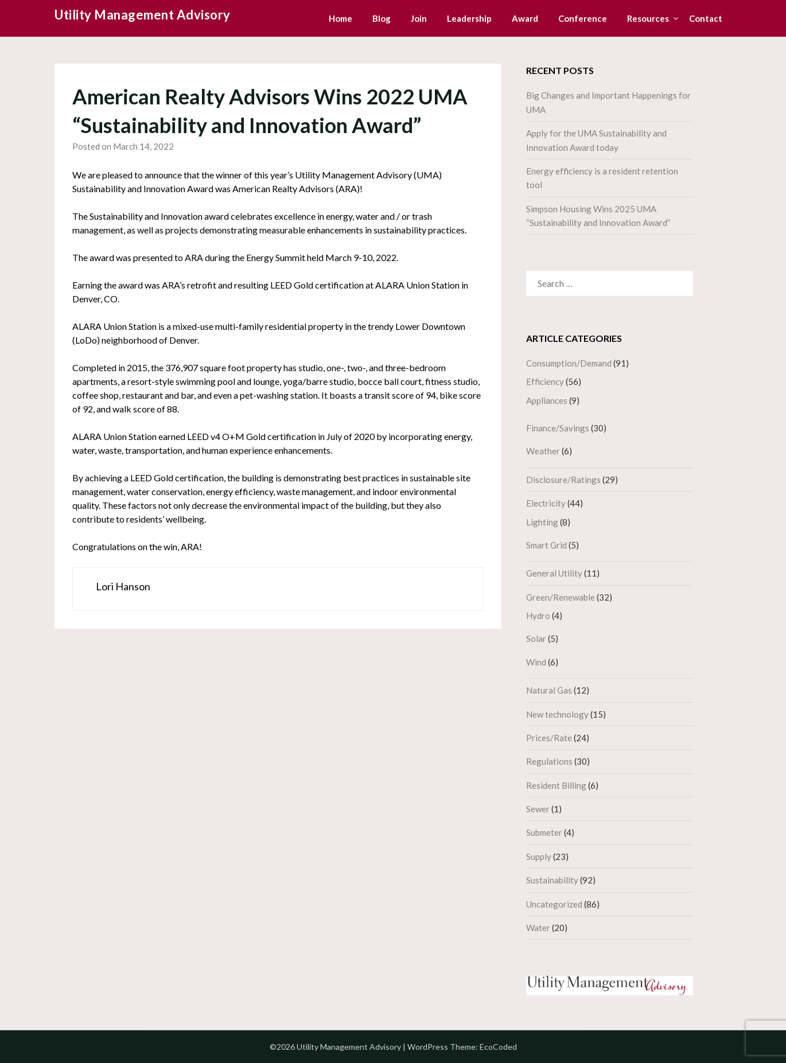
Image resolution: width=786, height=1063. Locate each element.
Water (538, 927)
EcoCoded (498, 1047)
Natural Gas (549, 690)
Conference (582, 18)
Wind (536, 662)
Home (340, 18)
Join (419, 18)
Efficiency (545, 381)
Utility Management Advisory (143, 14)
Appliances (546, 400)
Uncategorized (554, 904)
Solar (536, 638)
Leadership (469, 18)
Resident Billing (556, 785)
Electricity (546, 503)
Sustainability (552, 880)
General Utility (554, 573)
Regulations (549, 761)
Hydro (538, 615)
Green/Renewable (560, 597)
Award (525, 18)
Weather (543, 451)
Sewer (538, 809)
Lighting (542, 522)
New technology (557, 714)
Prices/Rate (549, 738)
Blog (381, 18)
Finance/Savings (557, 428)
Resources (648, 18)
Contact (705, 18)
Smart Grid (546, 545)
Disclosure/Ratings (563, 479)
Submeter (544, 832)
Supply (538, 856)
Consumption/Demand (569, 363)
